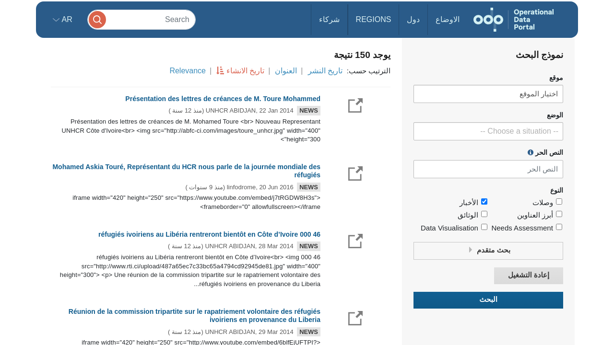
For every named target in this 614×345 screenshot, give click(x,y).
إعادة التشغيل (528, 275)
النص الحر (545, 152)
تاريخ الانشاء (245, 71)
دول (413, 19)
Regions (373, 19)
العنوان (286, 71)
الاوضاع (448, 19)
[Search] (141, 19)
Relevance (187, 71)
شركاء (329, 19)
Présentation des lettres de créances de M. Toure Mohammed (222, 99)
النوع (556, 190)
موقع (556, 77)
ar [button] (65, 19)
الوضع (555, 115)
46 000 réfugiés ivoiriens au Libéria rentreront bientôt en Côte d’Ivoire (209, 234)
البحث (488, 300)
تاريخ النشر (325, 71)
